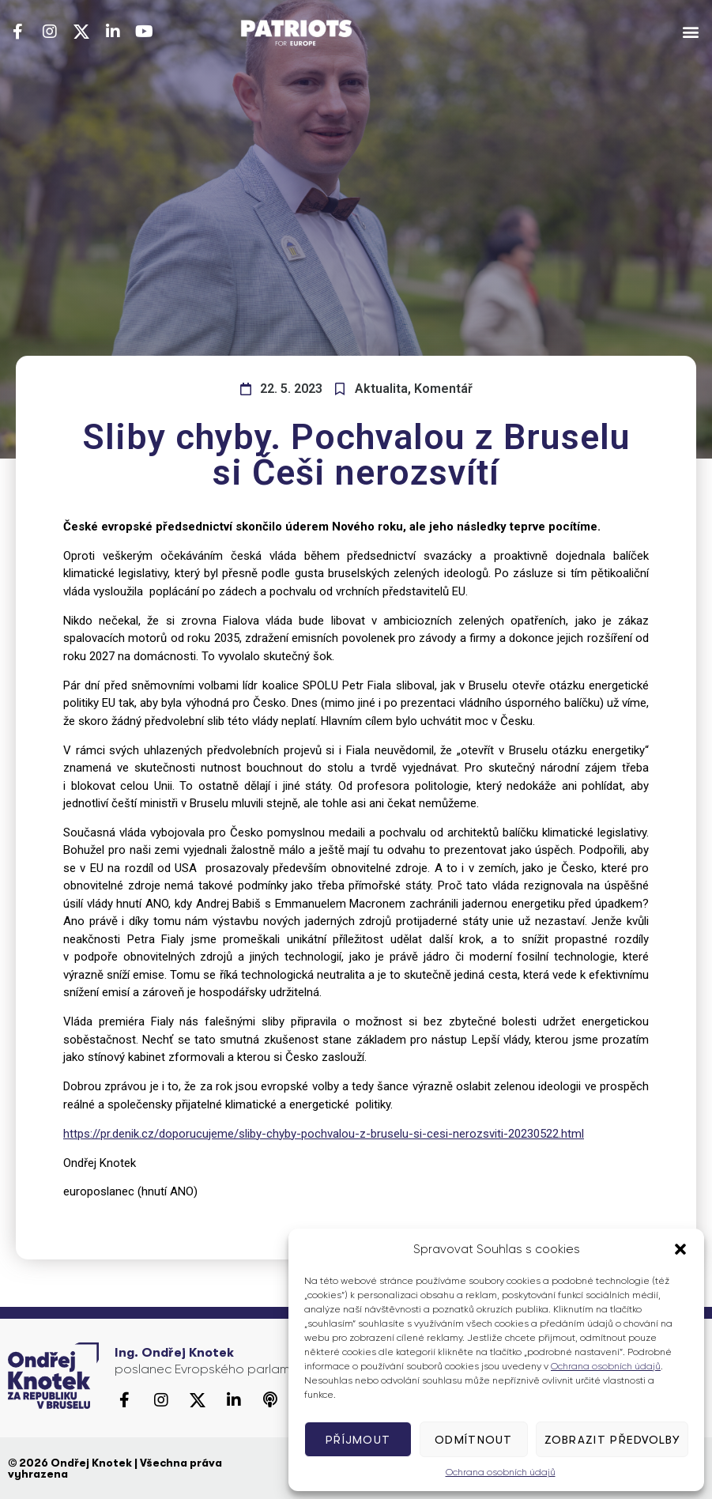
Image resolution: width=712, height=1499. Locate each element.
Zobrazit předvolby (612, 1440)
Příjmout (358, 1440)
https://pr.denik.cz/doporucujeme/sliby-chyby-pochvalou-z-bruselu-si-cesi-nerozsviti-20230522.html (323, 1134)
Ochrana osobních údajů (606, 1366)
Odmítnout (474, 1440)
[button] (680, 1249)
